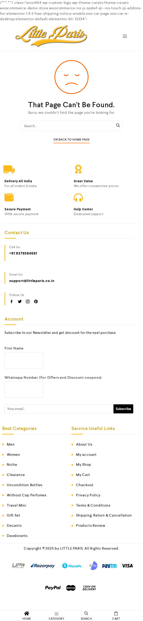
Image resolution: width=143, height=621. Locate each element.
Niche (12, 464)
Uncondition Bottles (24, 485)
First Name (14, 348)
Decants (14, 525)
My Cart (83, 474)
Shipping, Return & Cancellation (104, 515)
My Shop (83, 464)
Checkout (84, 485)
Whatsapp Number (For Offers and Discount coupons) (53, 377)
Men (11, 444)
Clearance (16, 474)
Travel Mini (16, 505)
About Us (84, 444)
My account (86, 454)
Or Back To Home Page (72, 139)
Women (13, 454)
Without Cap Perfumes (27, 495)
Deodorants (17, 535)
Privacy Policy (88, 495)
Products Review (90, 525)
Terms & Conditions (93, 505)
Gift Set (13, 515)
